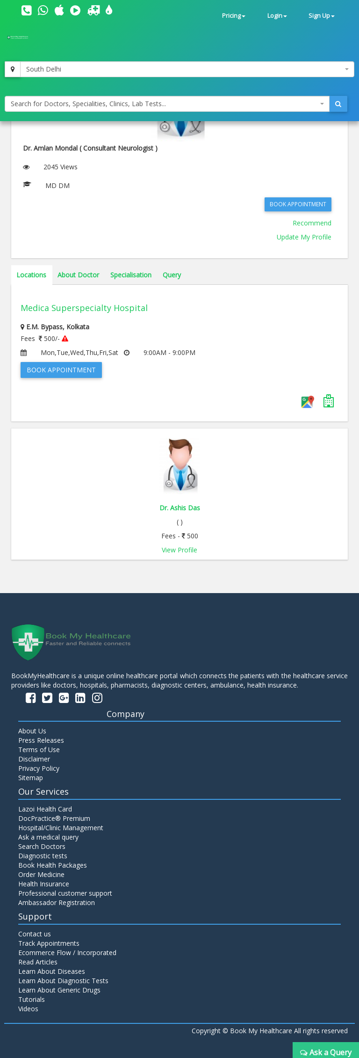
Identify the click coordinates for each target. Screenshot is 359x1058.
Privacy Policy (38, 768)
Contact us (34, 933)
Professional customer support (65, 893)
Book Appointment (298, 204)
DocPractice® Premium (54, 818)
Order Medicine (41, 874)
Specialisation (130, 274)
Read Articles (37, 961)
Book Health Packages (52, 865)
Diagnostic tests (42, 855)
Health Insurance (43, 883)
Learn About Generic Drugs (59, 990)
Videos (28, 1008)
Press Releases (41, 740)
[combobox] (187, 69)
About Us (32, 730)
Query (172, 274)
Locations (31, 274)
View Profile (179, 549)
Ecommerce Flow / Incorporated (67, 952)
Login (277, 16)
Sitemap (30, 777)
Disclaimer (34, 758)
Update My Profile (304, 236)
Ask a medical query (48, 837)
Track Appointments (48, 943)
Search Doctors (41, 846)
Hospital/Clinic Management (60, 827)
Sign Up (322, 16)
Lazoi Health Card (45, 808)
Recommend (312, 222)
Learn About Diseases (51, 971)
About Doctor (78, 274)
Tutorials (31, 999)
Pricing (233, 16)
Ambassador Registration (56, 902)
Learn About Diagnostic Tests (63, 980)
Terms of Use (39, 749)
